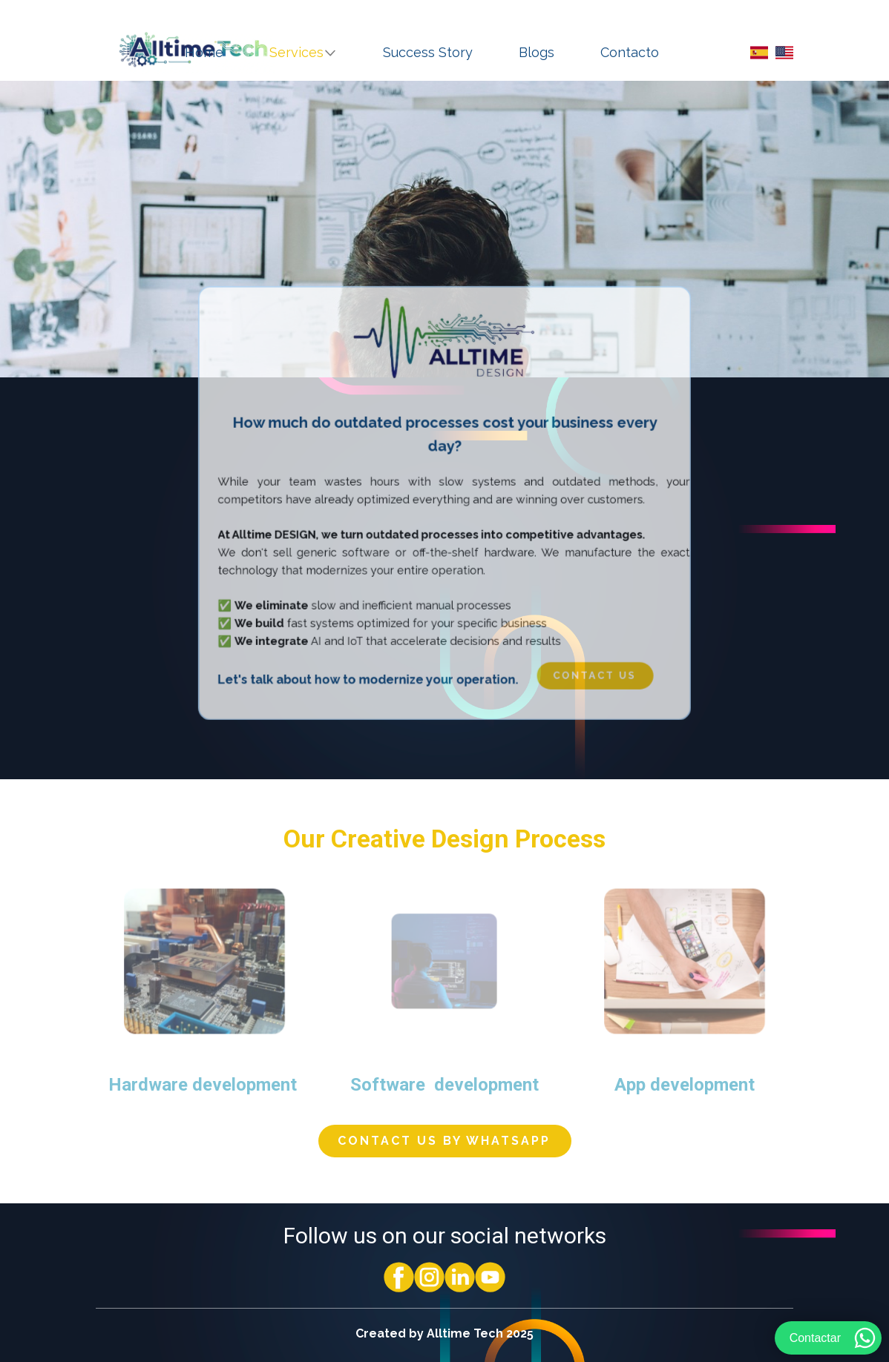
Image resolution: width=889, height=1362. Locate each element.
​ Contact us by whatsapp (444, 1141)
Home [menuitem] (204, 52)
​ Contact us (582, 660)
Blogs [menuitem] (536, 52)
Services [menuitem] (296, 52)
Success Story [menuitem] (428, 52)
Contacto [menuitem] (629, 52)
